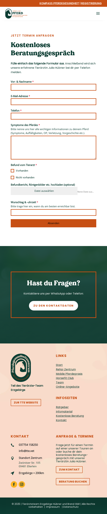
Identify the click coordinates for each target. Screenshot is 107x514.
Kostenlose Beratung (70, 416)
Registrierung (91, 3)
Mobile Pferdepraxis (69, 374)
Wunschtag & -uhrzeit (24, 202)
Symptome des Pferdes (25, 125)
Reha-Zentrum (66, 369)
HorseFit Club (65, 378)
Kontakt (61, 420)
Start (59, 365)
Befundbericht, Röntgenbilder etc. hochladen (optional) (43, 184)
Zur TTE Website (26, 403)
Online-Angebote (67, 387)
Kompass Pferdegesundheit (59, 3)
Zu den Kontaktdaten (53, 306)
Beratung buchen (73, 482)
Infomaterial (64, 412)
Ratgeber (62, 407)
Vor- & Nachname (22, 81)
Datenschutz (71, 507)
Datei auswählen (44, 190)
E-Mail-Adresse (20, 96)
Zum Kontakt (69, 469)
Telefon (16, 110)
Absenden (53, 223)
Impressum (53, 507)
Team (60, 382)
